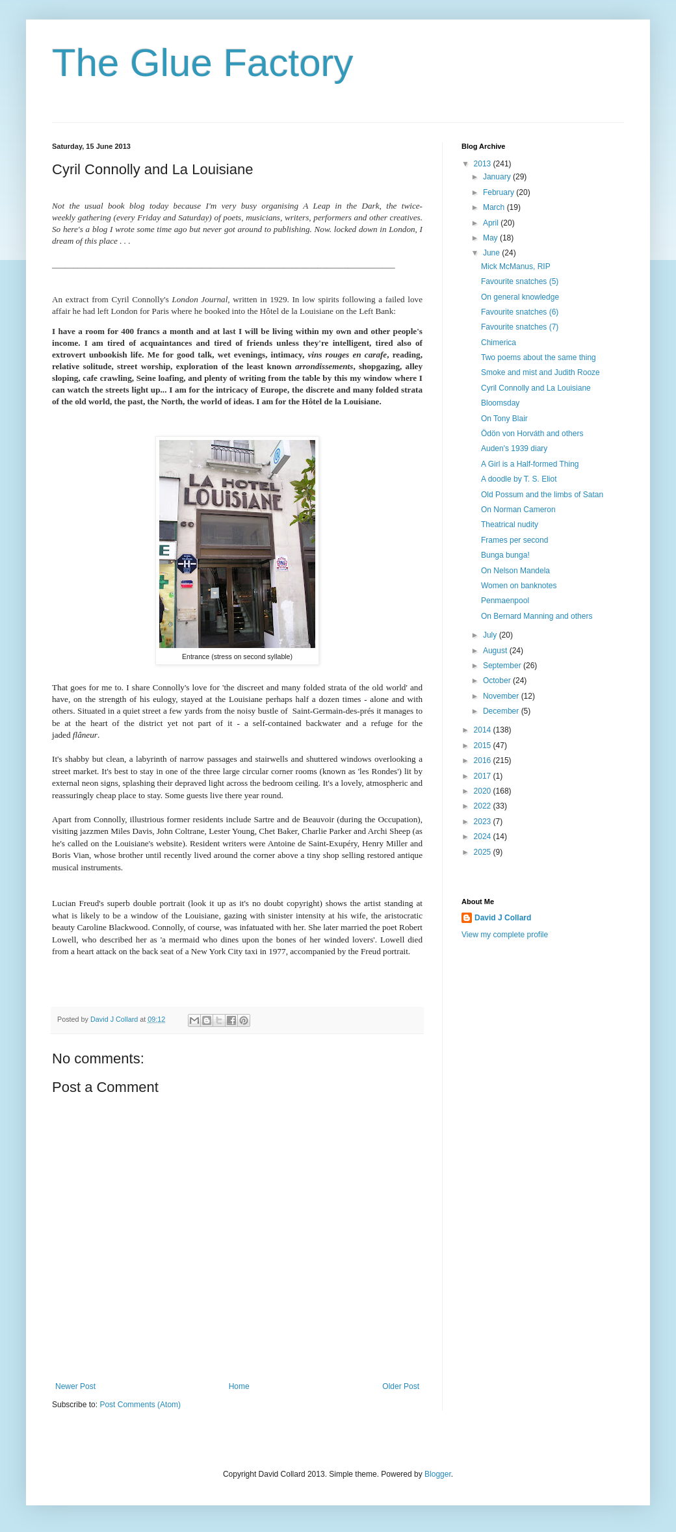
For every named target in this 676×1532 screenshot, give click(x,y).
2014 (483, 729)
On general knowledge (520, 297)
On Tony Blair (504, 418)
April (491, 222)
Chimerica (498, 342)
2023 (483, 821)
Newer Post (75, 1386)
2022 (483, 806)
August (496, 650)
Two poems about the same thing (538, 357)
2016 (483, 760)
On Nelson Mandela (515, 570)
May (491, 237)
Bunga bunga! (505, 555)
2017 (483, 776)
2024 (483, 836)
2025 (483, 852)
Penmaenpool (505, 600)
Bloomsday (500, 403)
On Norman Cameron (518, 509)
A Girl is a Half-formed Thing (530, 464)
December (502, 711)
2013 (483, 163)
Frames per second (514, 540)
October (498, 680)
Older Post (400, 1386)
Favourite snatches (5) (519, 281)
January (498, 176)
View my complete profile (505, 934)
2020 (483, 791)
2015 (483, 745)
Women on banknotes (519, 585)
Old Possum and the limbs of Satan (542, 494)
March (495, 207)
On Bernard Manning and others (536, 616)
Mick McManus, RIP (516, 266)
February (499, 192)
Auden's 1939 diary (514, 448)
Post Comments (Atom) (140, 1404)
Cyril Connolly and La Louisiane (536, 388)
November (502, 696)
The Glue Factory (203, 62)
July (491, 635)
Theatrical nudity (509, 524)
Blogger (437, 1474)
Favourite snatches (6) (519, 312)
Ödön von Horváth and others (532, 433)
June (492, 252)
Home (239, 1386)
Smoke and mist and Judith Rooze (540, 372)
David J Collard (502, 917)
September (503, 665)
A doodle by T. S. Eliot (519, 479)
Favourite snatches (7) (519, 326)
